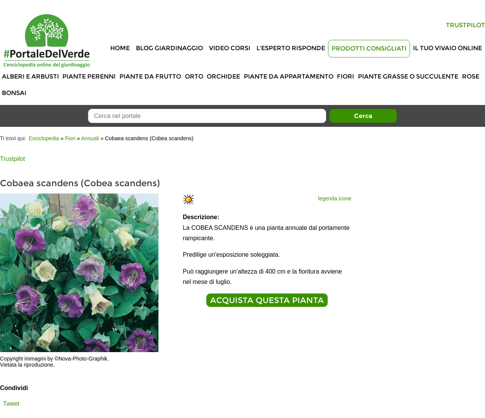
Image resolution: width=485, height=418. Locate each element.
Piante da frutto (150, 76)
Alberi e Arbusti (30, 76)
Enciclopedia (44, 138)
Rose (470, 76)
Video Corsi (229, 48)
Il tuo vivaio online (447, 48)
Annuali (90, 138)
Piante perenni (89, 76)
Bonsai (14, 93)
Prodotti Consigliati (369, 48)
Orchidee (223, 76)
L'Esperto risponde (290, 48)
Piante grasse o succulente (408, 76)
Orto (194, 76)
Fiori (345, 76)
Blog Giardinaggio (169, 48)
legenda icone (334, 198)
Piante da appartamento (288, 76)
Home (120, 48)
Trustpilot (465, 25)
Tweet (11, 403)
